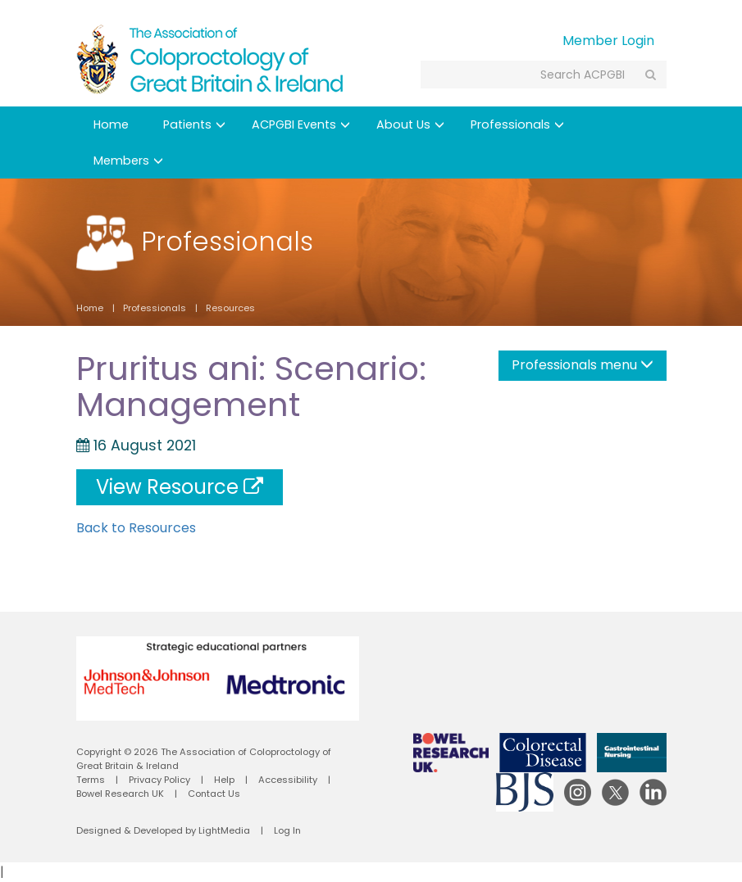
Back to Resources (136, 527)
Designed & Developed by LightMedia (163, 830)
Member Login (608, 40)
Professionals (517, 124)
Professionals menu (582, 364)
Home (111, 124)
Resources (230, 307)
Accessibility (287, 779)
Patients (194, 124)
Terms (90, 779)
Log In (287, 830)
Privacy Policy (159, 779)
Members (128, 160)
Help (224, 779)
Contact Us (214, 793)
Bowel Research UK (120, 793)
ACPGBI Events (301, 124)
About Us (410, 124)
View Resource (179, 486)
